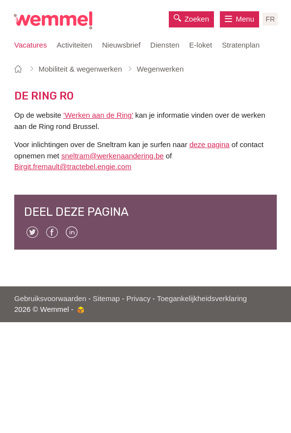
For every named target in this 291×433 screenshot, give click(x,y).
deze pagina (209, 144)
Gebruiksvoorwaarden (50, 298)
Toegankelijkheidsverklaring (202, 298)
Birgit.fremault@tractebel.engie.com (73, 166)
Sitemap (106, 298)
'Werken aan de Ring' (98, 115)
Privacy (138, 298)
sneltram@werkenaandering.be (112, 156)
